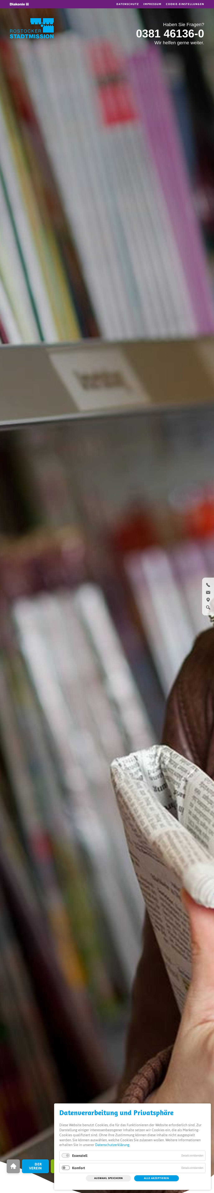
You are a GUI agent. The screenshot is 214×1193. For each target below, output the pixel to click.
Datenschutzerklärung (112, 1145)
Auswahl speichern (108, 1178)
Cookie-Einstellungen (185, 4)
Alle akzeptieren (156, 1178)
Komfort (78, 1168)
